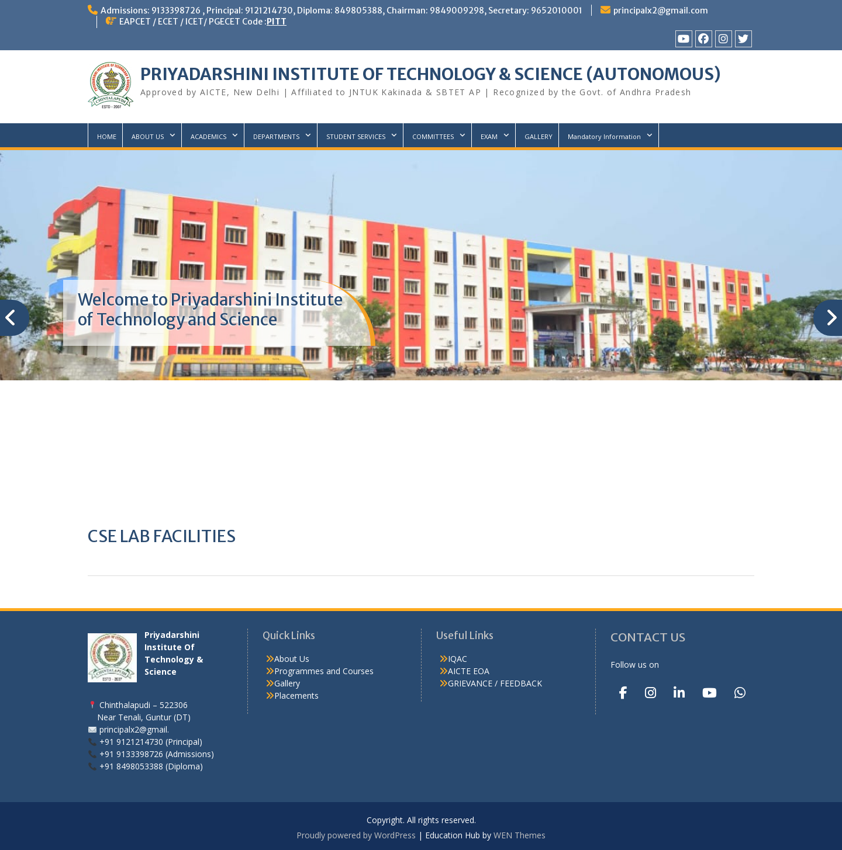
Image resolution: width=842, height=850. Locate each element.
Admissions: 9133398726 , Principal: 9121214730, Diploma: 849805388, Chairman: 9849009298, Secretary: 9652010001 (341, 10)
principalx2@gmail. (134, 729)
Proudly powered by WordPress (356, 835)
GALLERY (538, 136)
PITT (277, 21)
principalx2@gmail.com (660, 10)
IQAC (457, 658)
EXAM (489, 136)
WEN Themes (520, 835)
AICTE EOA (468, 670)
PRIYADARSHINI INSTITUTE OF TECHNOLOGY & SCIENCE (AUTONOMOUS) (430, 74)
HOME (106, 136)
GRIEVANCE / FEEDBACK (495, 683)
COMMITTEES (433, 136)
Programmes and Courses (324, 670)
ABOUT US (148, 136)
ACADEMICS (208, 136)
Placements (296, 695)
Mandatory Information (604, 136)
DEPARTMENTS (276, 136)
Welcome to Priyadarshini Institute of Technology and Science (210, 309)
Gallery (287, 683)
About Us (291, 658)
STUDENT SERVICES (355, 136)
